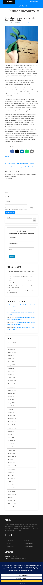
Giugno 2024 (11, 401)
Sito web (7, 203)
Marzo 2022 (11, 486)
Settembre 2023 (12, 430)
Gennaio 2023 (11, 455)
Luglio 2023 (11, 436)
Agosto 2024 (11, 395)
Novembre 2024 (12, 385)
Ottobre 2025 (11, 351)
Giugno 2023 (11, 439)
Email (7, 198)
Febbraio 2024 (11, 414)
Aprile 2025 (11, 370)
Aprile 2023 (11, 445)
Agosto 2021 (11, 509)
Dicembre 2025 (12, 344)
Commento (8, 178)
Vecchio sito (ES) (28, 548)
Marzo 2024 (11, 411)
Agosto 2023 (11, 433)
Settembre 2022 (12, 468)
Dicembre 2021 (12, 496)
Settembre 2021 (12, 505)
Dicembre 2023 (12, 420)
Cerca (8, 219)
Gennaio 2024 (11, 417)
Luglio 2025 (11, 360)
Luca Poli (9, 306)
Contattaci (10, 542)
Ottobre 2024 (11, 389)
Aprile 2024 (11, 408)
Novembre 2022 (12, 461)
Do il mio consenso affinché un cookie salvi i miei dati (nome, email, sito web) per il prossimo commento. (20, 210)
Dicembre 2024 (12, 382)
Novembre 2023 (12, 423)
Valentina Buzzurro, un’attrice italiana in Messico (24, 167)
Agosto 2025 (11, 357)
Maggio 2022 (11, 480)
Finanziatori (10, 548)
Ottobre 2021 (11, 502)
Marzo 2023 (11, 449)
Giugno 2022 (11, 477)
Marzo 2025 (11, 373)
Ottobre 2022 (11, 464)
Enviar (12, 258)
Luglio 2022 (11, 474)
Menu (38, 11)
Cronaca (7, 22)
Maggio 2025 (11, 367)
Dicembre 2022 (12, 458)
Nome (7, 194)
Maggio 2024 (11, 404)
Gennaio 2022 (11, 493)
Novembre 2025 (12, 348)
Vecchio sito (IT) (28, 545)
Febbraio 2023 (11, 452)
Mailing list (27, 542)
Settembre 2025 (12, 354)
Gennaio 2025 (11, 379)
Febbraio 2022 (11, 490)
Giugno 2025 (11, 363)
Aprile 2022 (11, 483)
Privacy (9, 545)
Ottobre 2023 (11, 427)
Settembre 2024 (12, 392)
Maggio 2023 (11, 442)
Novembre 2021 (12, 499)
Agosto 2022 (11, 471)
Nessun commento (24, 22)
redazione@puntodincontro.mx (18, 560)
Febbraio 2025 (11, 376)
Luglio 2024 (11, 398)
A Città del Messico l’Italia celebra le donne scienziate (19, 163)
